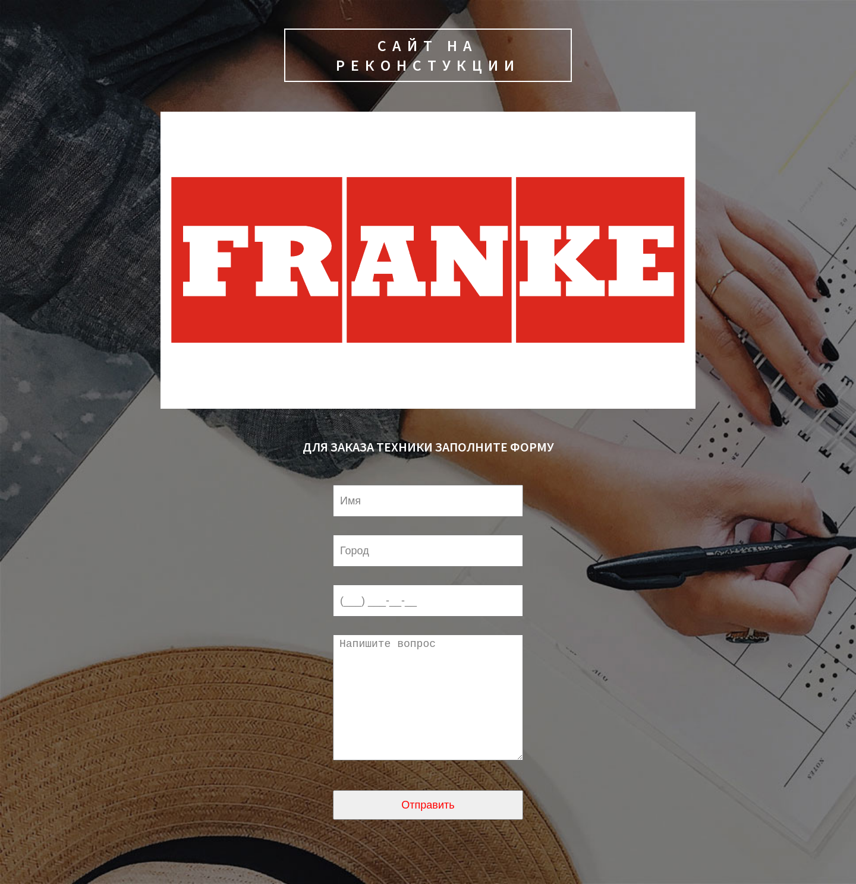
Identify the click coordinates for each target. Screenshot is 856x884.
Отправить (427, 829)
